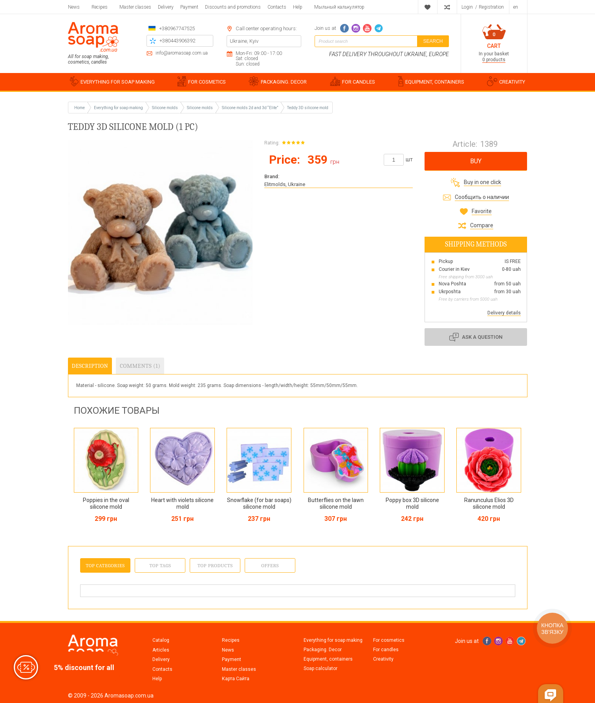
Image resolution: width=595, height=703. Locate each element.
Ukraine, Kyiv (244, 41)
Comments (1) (140, 365)
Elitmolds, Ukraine (284, 184)
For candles (386, 649)
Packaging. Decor (323, 649)
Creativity (383, 659)
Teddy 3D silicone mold (307, 108)
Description (90, 365)
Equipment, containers (328, 659)
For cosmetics (389, 640)
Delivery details (504, 313)
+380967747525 (177, 28)
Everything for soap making (333, 640)
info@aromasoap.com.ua (182, 53)
